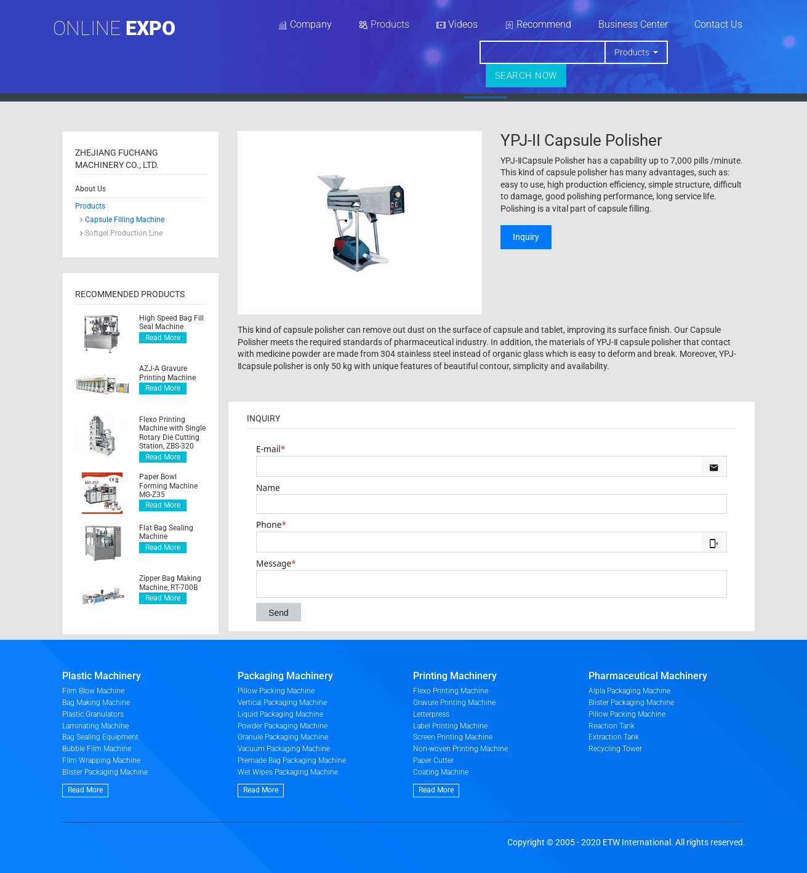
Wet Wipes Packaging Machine (288, 772)
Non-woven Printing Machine (460, 748)
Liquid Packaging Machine (280, 714)
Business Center (633, 24)
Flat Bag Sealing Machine (166, 532)
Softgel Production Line (124, 233)
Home (315, 89)
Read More (162, 337)
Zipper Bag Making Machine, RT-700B (170, 582)
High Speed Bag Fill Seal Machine (171, 322)
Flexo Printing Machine (450, 691)
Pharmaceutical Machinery (647, 676)
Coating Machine (440, 772)
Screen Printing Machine (452, 737)
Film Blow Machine (93, 691)
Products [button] (632, 52)
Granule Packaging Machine (283, 737)
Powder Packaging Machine (282, 726)
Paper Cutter (433, 760)
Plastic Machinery (101, 676)
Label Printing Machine (450, 726)
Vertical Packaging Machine (282, 702)
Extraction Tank (613, 737)
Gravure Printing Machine (454, 702)
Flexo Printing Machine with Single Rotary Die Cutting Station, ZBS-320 (172, 432)
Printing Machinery (455, 676)
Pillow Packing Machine (276, 691)
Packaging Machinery (285, 676)
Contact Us (718, 24)
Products (485, 89)
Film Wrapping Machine (101, 760)
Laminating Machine (95, 726)
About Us (397, 89)
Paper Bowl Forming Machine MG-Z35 (168, 485)
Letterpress (431, 714)
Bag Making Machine (96, 702)
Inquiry (526, 237)
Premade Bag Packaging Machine (292, 760)
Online (114, 28)
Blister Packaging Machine (105, 772)
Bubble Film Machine (96, 748)
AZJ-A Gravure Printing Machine (167, 372)
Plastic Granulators (93, 714)
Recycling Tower (615, 748)
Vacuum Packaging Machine (284, 748)
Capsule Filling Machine (124, 219)
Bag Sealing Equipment (100, 737)
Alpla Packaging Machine (629, 691)
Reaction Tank (611, 726)
